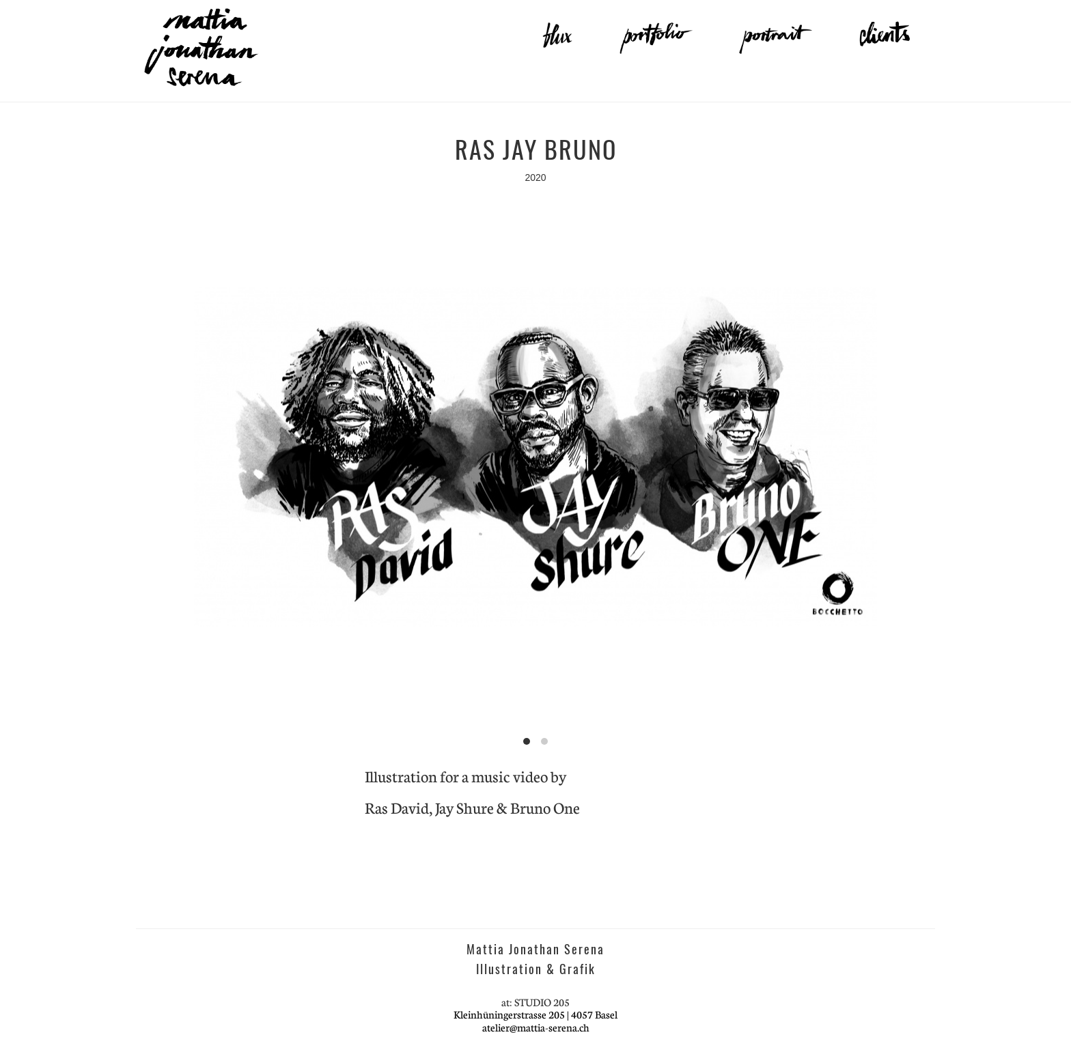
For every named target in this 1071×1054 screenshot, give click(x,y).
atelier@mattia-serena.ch (535, 1027)
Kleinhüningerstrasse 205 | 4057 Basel (535, 1014)
